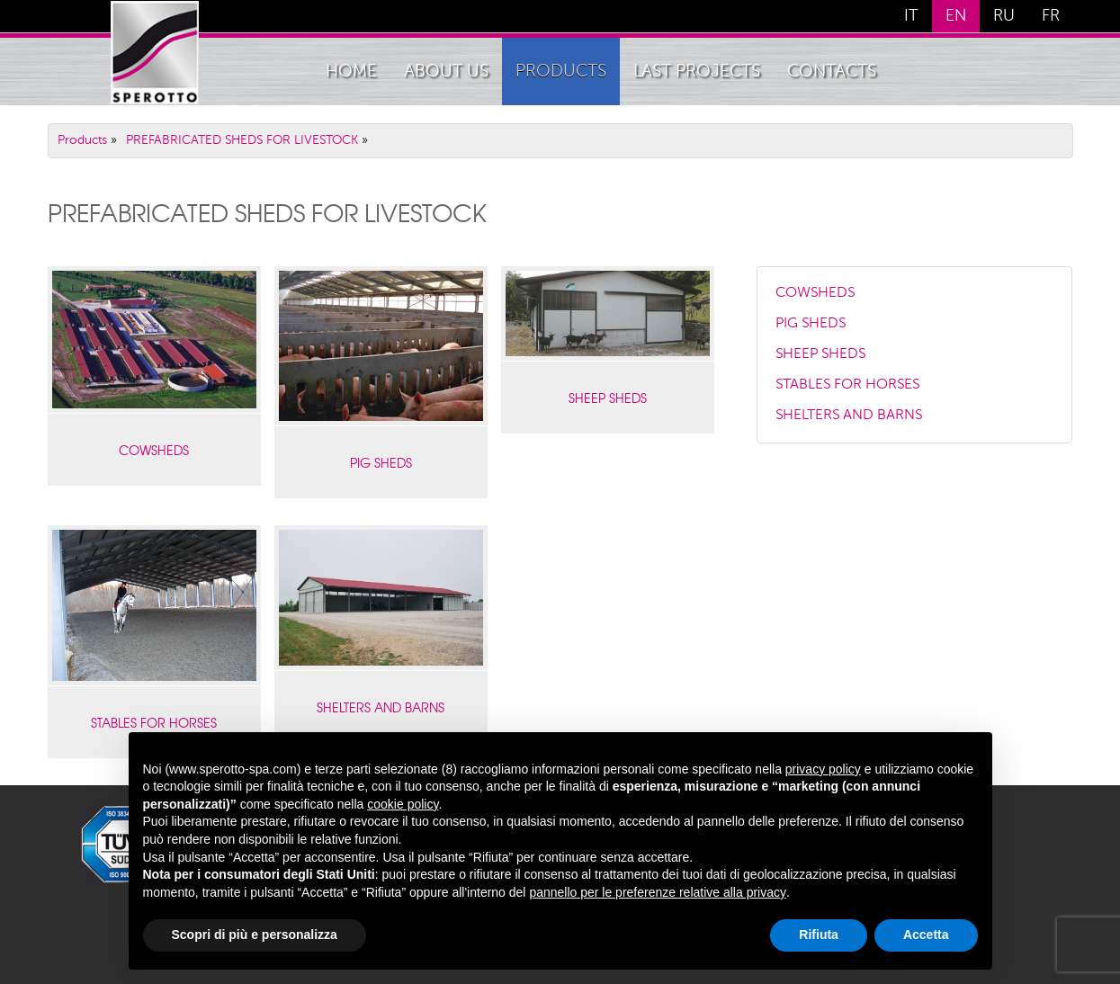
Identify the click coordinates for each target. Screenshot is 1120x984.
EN (955, 16)
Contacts (831, 71)
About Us (446, 71)
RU (1004, 16)
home (351, 71)
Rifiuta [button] (818, 934)
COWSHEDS (154, 450)
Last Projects (696, 71)
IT (911, 16)
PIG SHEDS (381, 462)
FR (1051, 16)
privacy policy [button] (823, 769)
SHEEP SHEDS (608, 398)
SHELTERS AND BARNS (380, 707)
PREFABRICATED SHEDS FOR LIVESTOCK (242, 140)
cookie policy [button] (402, 804)
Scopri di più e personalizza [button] (254, 934)
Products (560, 71)
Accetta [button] (926, 934)
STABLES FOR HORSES (847, 385)
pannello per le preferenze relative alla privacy (657, 892)
